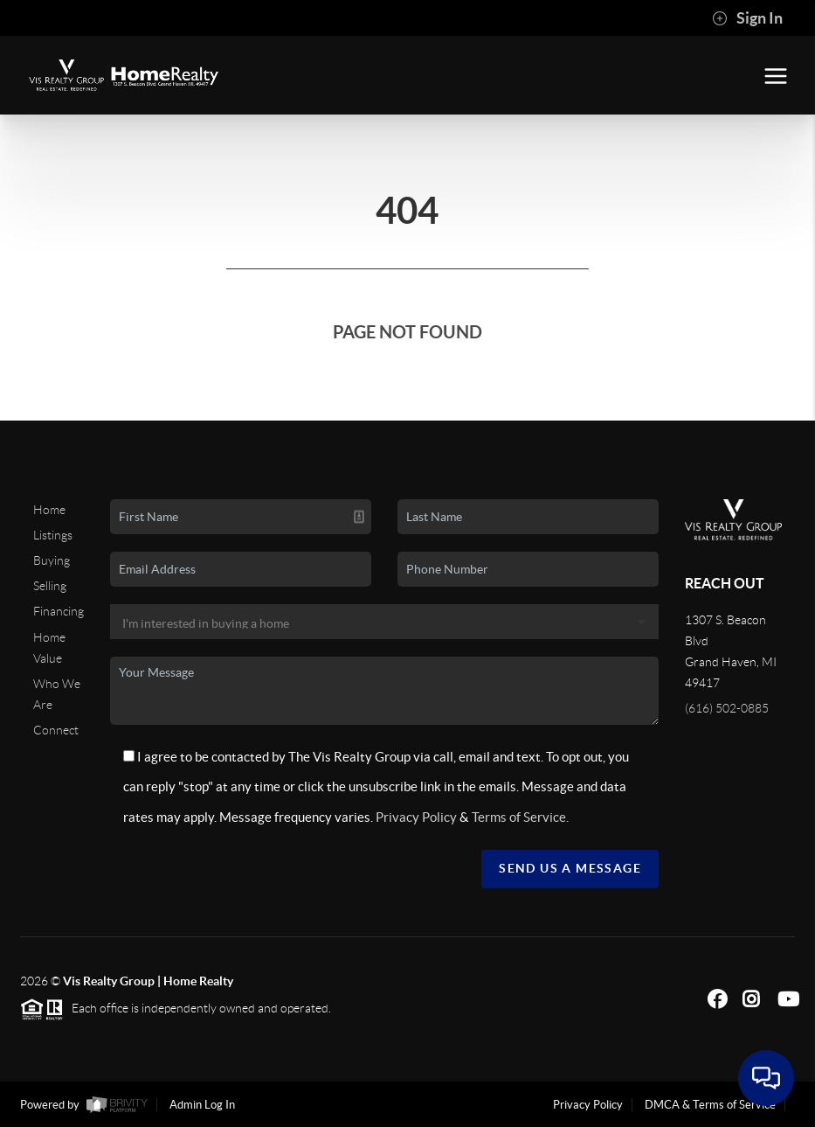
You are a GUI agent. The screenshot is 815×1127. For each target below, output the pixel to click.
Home (49, 510)
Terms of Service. (520, 817)
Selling (49, 586)
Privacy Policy (416, 817)
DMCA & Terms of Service (710, 1104)
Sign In (747, 18)
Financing (58, 611)
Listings (53, 535)
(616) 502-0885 (727, 708)
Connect (56, 730)
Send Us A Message (570, 868)
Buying (51, 560)
